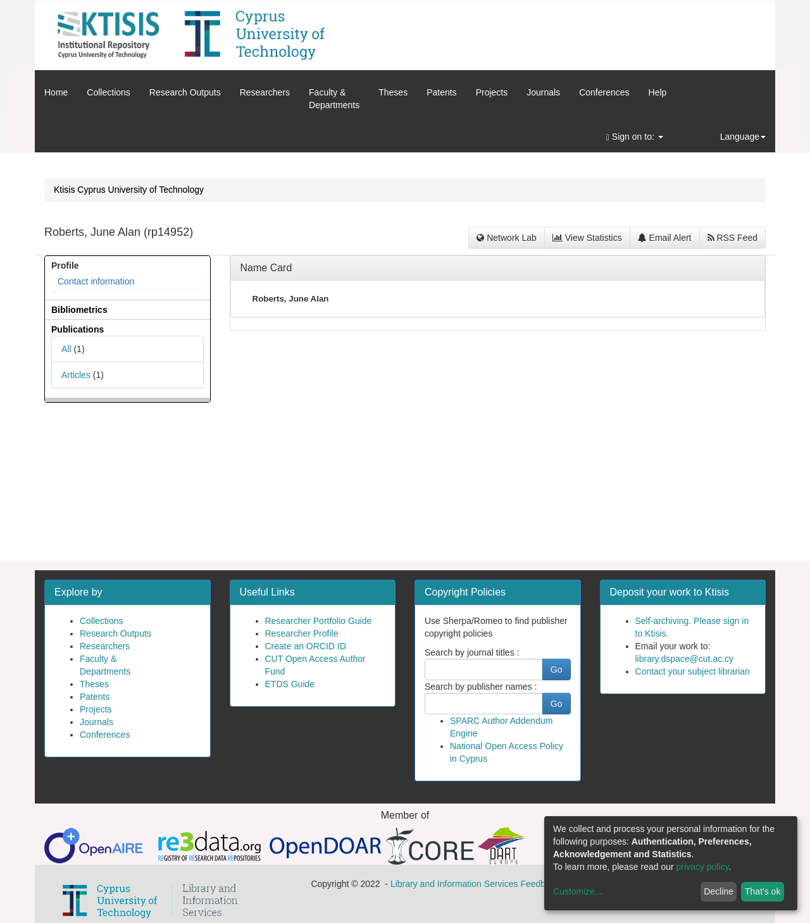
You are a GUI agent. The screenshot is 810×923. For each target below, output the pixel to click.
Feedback (539, 884)
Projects (492, 92)
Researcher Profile (302, 633)
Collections (108, 92)
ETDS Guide (290, 684)
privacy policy (702, 867)
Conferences (604, 92)
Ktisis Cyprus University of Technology (129, 190)
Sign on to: (634, 136)
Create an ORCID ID (305, 646)
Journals (543, 92)
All (66, 349)
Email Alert (665, 238)
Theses (393, 92)
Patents (441, 92)
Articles (75, 375)
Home (56, 92)
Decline (718, 891)
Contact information (96, 281)
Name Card (266, 267)
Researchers (265, 92)
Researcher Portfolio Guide (318, 621)
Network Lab (506, 238)
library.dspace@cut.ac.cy (684, 659)
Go (557, 669)
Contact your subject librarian (692, 671)
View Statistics (587, 238)
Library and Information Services (454, 884)
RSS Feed (732, 238)
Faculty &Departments (334, 98)
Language (743, 136)
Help (658, 92)
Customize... (577, 891)
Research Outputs (185, 92)
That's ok (762, 891)
